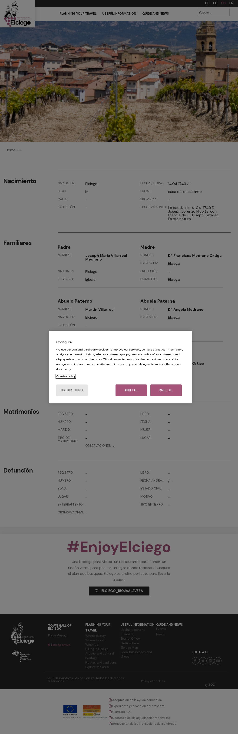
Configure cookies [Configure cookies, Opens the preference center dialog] (72, 390)
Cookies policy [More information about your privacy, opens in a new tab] (65, 376)
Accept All (131, 390)
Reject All (166, 390)
